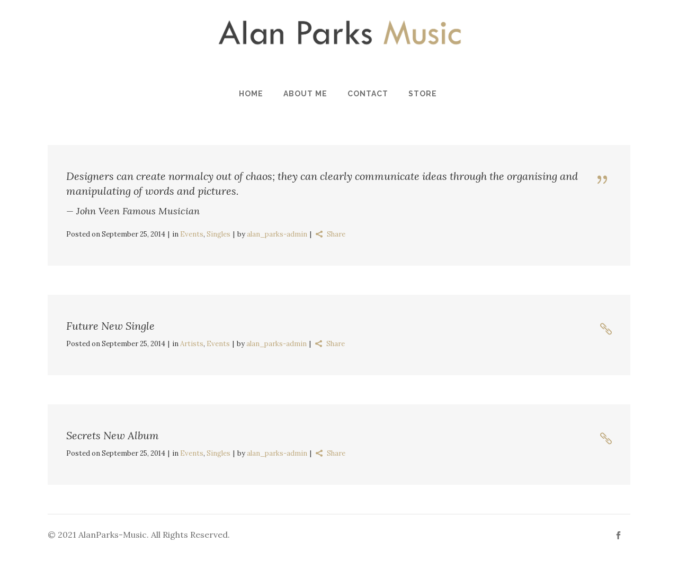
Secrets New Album (112, 435)
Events (191, 234)
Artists (191, 343)
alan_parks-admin (277, 234)
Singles (218, 234)
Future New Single (110, 325)
